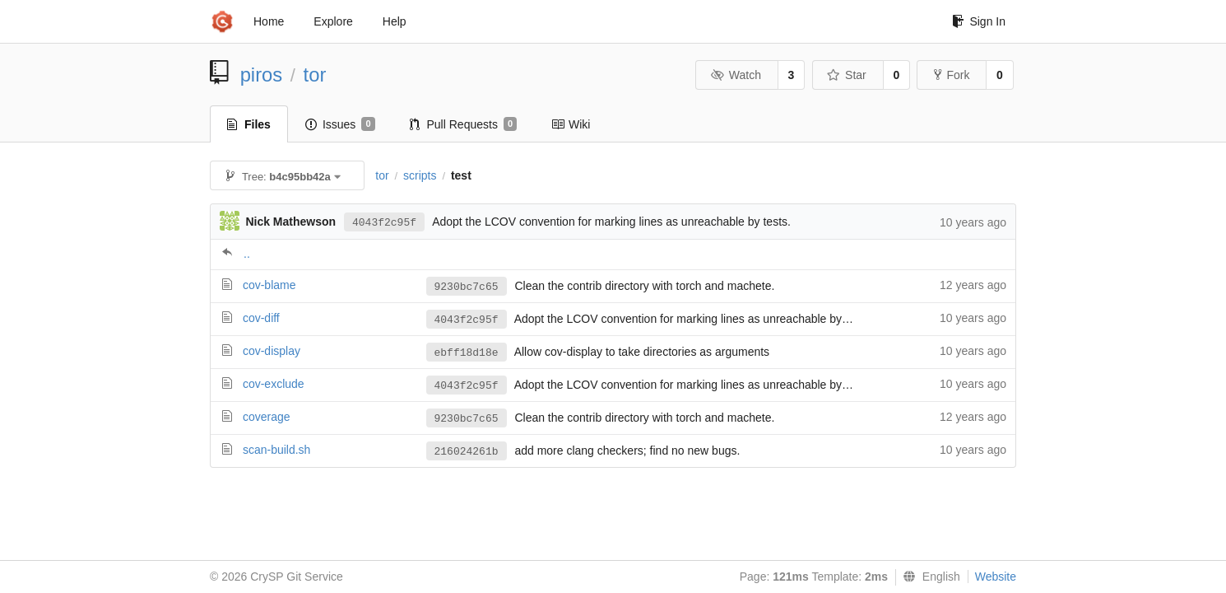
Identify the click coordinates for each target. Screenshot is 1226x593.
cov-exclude (273, 383)
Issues (340, 124)
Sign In (978, 21)
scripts (419, 175)
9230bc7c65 (466, 287)
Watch (735, 75)
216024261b (466, 452)
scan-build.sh (277, 449)
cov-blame (269, 285)
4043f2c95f (384, 223)
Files (249, 124)
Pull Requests (464, 124)
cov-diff (261, 318)
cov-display (271, 350)
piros (261, 74)
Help (394, 21)
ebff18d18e (466, 353)
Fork (951, 75)
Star (846, 75)
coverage (266, 416)
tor (315, 74)
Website (995, 576)
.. (247, 253)
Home (268, 21)
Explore (332, 21)
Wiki (570, 124)
